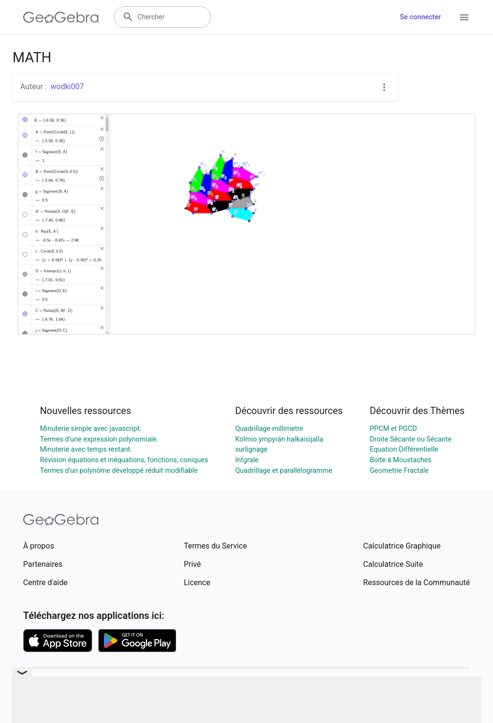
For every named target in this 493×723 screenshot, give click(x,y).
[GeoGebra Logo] (61, 17)
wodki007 (67, 86)
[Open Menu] (464, 17)
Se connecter (420, 17)
